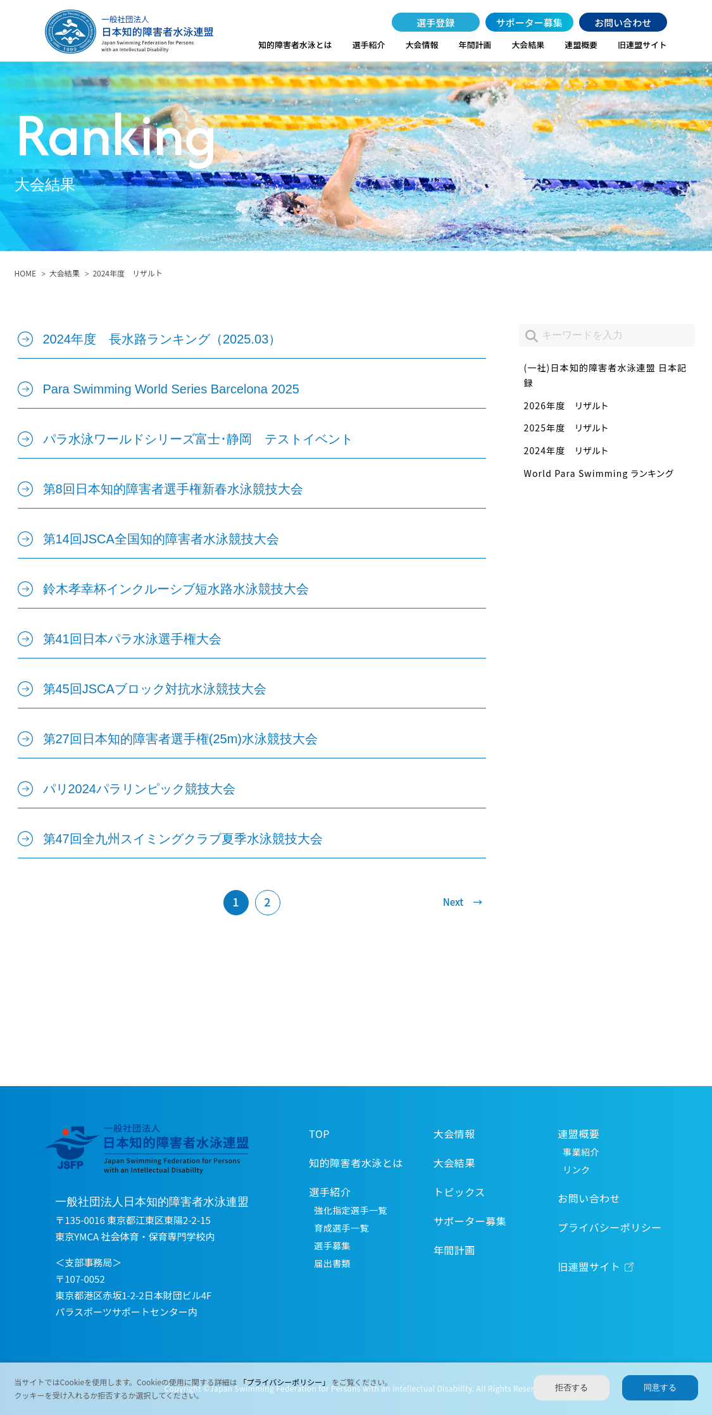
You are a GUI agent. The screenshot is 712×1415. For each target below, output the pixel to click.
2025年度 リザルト (566, 427)
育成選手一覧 (341, 1227)
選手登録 (435, 22)
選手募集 (332, 1245)
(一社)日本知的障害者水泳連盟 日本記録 (605, 375)
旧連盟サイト (642, 45)
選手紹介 (369, 45)
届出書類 (332, 1263)
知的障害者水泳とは (295, 45)
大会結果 (527, 45)
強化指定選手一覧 (350, 1210)
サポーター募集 (529, 22)
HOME (25, 273)
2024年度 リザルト (566, 450)
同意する (660, 1387)
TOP (319, 1133)
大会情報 (422, 45)
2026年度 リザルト (566, 405)
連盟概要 (581, 45)
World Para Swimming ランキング (599, 473)
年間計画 (475, 45)
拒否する (571, 1387)
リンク (576, 1169)
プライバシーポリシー (609, 1227)
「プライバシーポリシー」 (285, 1381)
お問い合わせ (622, 22)
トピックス (459, 1191)
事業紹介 (581, 1152)
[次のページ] (457, 902)
